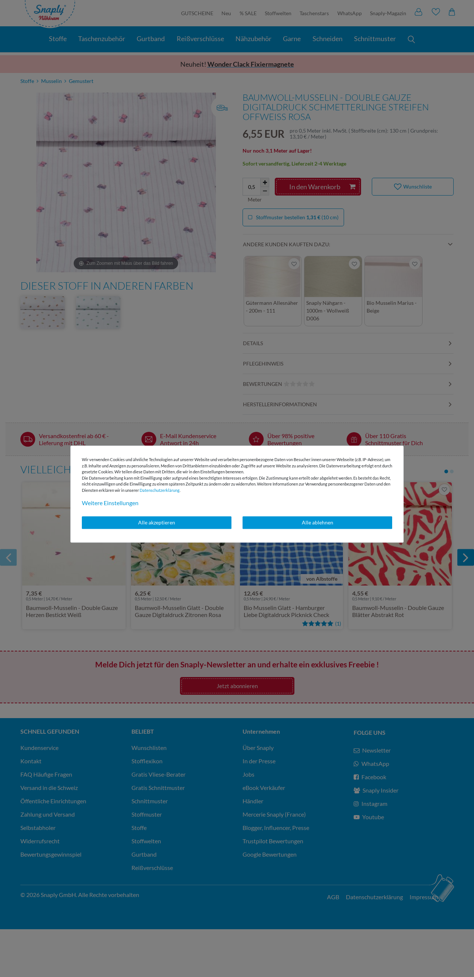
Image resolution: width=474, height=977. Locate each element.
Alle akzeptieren (156, 522)
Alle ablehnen (317, 522)
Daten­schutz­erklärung (160, 490)
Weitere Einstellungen (110, 502)
